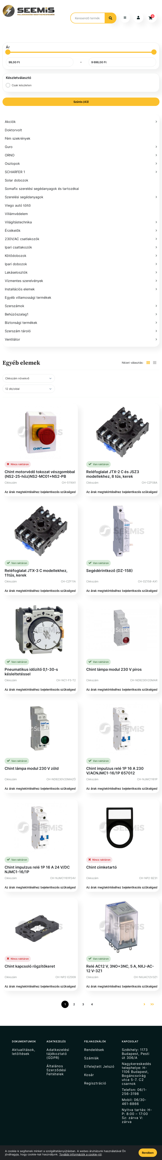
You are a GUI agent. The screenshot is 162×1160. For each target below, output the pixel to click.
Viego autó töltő (18, 199)
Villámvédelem (16, 207)
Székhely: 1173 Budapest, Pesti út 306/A (135, 1047)
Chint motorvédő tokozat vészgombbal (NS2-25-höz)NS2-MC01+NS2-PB (40, 467)
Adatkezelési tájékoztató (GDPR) (57, 1047)
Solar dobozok (16, 173)
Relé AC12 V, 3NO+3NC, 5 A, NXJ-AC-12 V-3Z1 (120, 961)
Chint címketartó (101, 860)
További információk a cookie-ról (80, 1154)
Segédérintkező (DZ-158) (109, 564)
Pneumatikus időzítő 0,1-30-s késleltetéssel (31, 664)
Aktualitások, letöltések (23, 1045)
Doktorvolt (13, 123)
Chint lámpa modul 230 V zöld (32, 761)
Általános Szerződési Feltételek (56, 1063)
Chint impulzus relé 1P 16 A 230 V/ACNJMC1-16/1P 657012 (115, 763)
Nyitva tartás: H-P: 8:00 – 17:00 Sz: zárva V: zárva (137, 1109)
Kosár (89, 1068)
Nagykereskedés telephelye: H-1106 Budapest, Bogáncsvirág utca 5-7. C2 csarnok (136, 1067)
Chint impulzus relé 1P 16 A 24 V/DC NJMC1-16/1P (37, 862)
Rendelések (94, 1043)
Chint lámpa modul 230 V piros (114, 662)
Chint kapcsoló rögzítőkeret (30, 959)
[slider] (7, 45)
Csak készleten (22, 78)
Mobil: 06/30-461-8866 (134, 1095)
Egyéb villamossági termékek (28, 291)
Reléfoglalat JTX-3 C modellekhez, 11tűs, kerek (36, 566)
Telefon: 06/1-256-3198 (134, 1085)
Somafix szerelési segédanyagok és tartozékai (42, 182)
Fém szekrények (17, 132)
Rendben (148, 1152)
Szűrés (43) (81, 95)
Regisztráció (95, 1076)
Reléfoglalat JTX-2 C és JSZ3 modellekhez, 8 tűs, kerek (112, 467)
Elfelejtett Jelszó (99, 1060)
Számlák (91, 1051)
